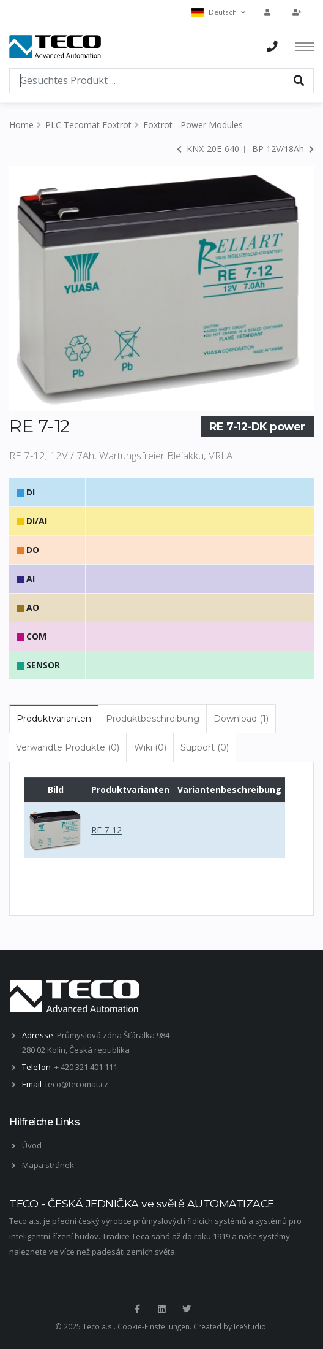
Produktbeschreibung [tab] (152, 718)
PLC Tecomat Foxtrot (88, 125)
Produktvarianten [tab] (54, 718)
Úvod (32, 1145)
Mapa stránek (48, 1165)
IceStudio (250, 1326)
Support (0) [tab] (204, 747)
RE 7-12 (106, 830)
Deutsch (218, 12)
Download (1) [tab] (241, 718)
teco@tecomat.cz (76, 1084)
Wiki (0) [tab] (150, 747)
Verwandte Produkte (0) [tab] (67, 747)
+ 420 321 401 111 (85, 1066)
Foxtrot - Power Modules (193, 125)
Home (21, 125)
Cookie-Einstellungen (153, 1326)
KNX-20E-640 (208, 149)
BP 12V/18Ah (283, 149)
